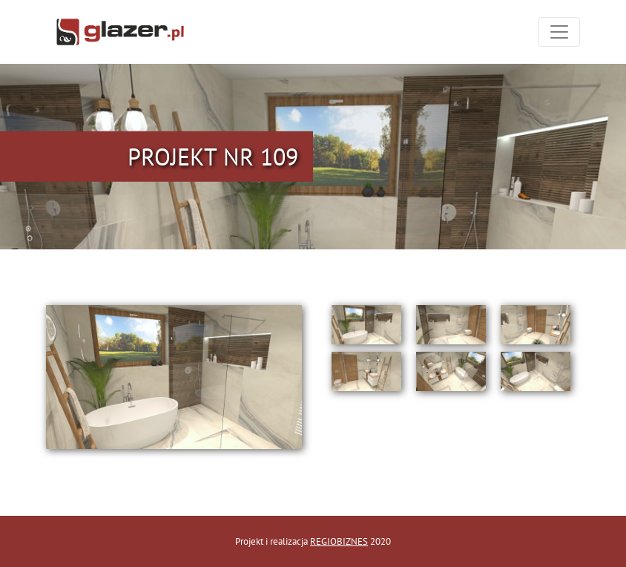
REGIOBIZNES (339, 541)
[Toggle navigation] (559, 32)
